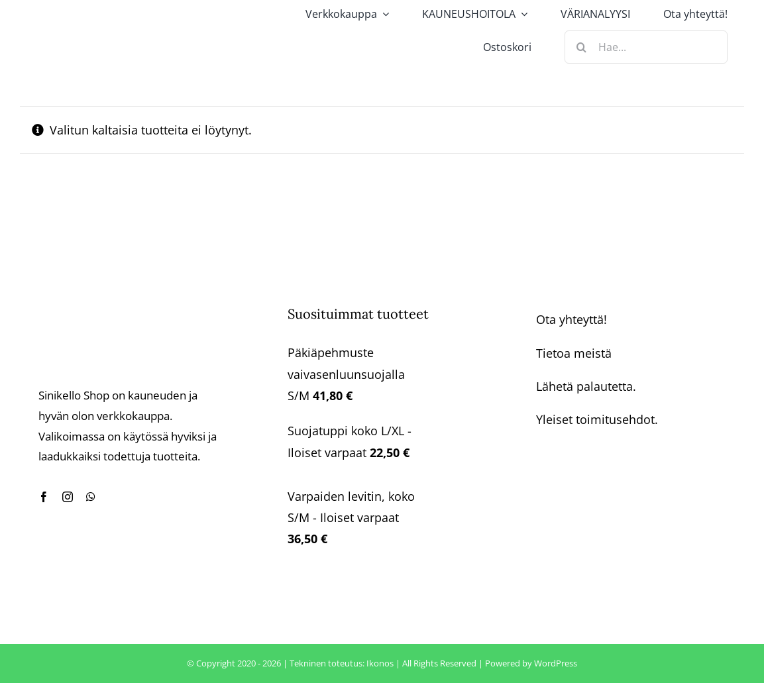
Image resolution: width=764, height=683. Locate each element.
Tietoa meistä (574, 353)
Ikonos (380, 663)
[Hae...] (646, 47)
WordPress (555, 663)
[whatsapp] (90, 497)
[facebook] (43, 497)
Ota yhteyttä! (571, 319)
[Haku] (581, 47)
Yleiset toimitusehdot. (597, 419)
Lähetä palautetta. (586, 386)
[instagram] (67, 497)
